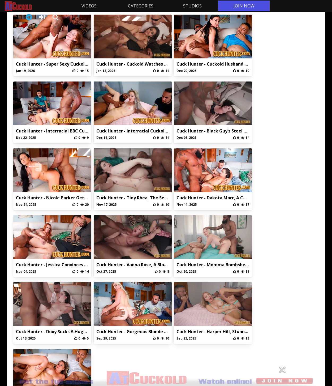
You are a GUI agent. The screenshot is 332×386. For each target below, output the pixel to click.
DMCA (190, 334)
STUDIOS (191, 6)
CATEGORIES (139, 6)
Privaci (166, 334)
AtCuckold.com (33, 6)
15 (221, 283)
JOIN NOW (242, 6)
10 (201, 283)
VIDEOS (88, 6)
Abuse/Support (141, 334)
